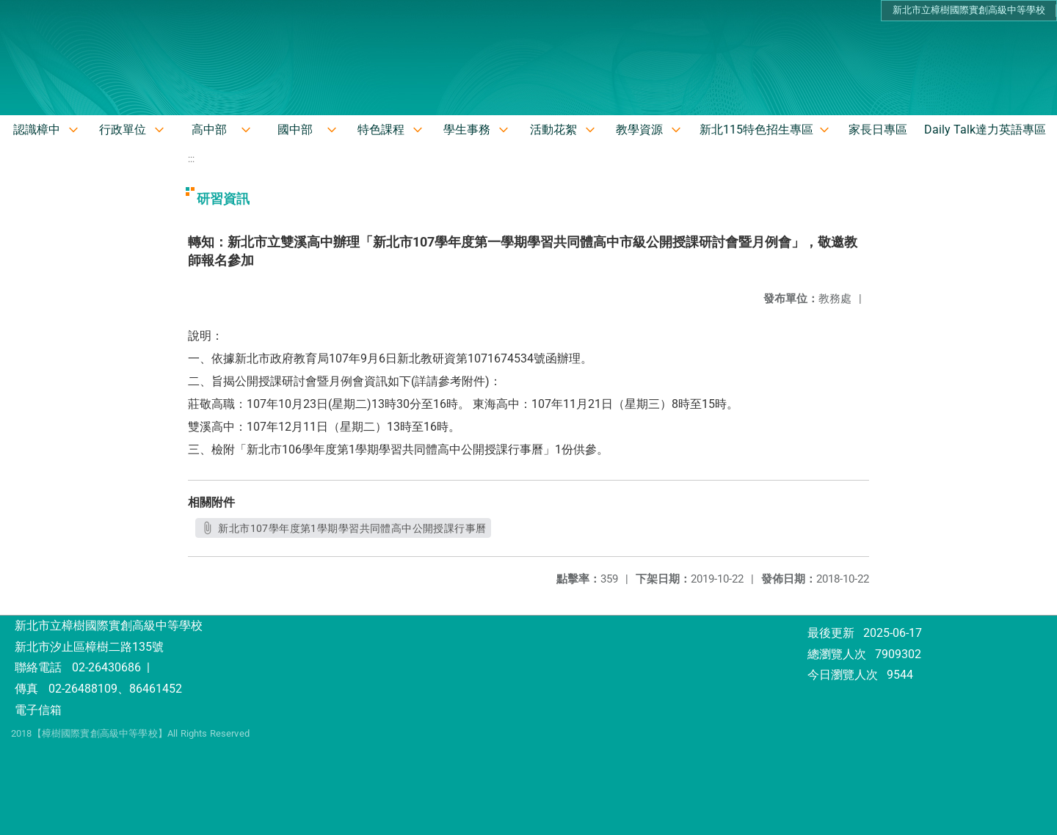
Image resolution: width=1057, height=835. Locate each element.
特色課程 (380, 129)
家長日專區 (878, 129)
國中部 (295, 129)
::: (191, 158)
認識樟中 (36, 129)
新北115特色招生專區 (756, 129)
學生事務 (466, 129)
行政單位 (122, 129)
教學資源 (639, 129)
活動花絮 (553, 129)
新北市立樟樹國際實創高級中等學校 (969, 9)
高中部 (209, 129)
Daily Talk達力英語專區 (985, 129)
